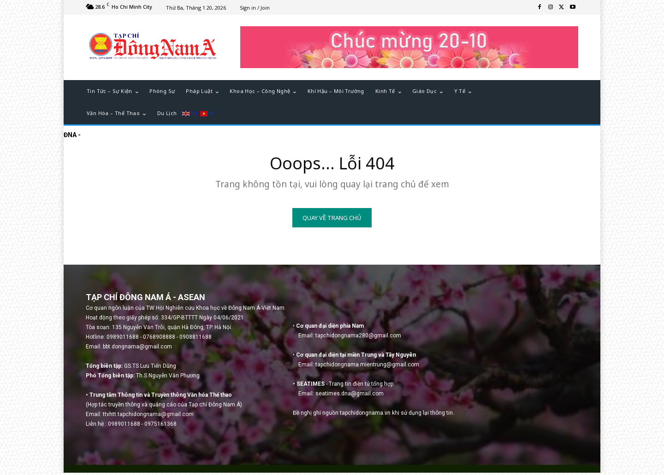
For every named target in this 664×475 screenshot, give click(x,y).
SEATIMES (310, 386)
